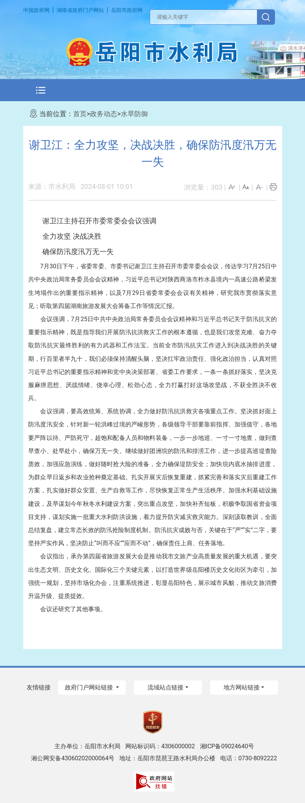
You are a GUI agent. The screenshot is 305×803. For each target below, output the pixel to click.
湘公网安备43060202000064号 (72, 758)
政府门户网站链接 (89, 687)
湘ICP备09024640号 (227, 746)
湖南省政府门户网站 (80, 10)
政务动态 (103, 114)
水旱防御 (134, 114)
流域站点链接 (165, 687)
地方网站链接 (242, 687)
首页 (80, 114)
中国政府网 (36, 10)
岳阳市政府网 (127, 10)
